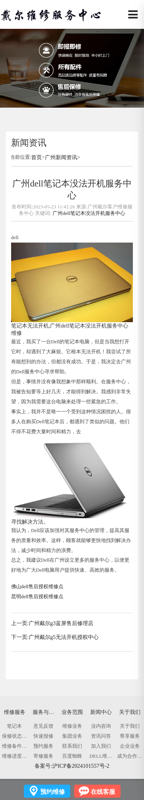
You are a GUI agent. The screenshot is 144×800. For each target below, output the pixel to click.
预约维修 (52, 791)
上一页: (20, 623)
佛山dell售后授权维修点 (37, 586)
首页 (36, 157)
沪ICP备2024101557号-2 (80, 766)
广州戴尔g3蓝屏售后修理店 (61, 623)
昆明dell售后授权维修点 (37, 596)
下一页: (20, 637)
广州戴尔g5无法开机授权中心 (64, 637)
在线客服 (103, 791)
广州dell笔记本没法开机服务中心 (89, 213)
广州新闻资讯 (61, 157)
